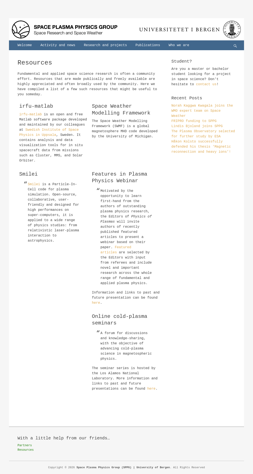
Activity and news (57, 45)
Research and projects (105, 45)
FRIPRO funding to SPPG (193, 121)
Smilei (34, 184)
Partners (25, 445)
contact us (206, 84)
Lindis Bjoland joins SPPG (197, 126)
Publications (147, 45)
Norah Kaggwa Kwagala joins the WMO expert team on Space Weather (202, 111)
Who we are (179, 45)
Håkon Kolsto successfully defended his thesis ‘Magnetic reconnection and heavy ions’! (201, 147)
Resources (26, 450)
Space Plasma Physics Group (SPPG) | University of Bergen (123, 467)
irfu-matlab (30, 114)
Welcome (25, 45)
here (96, 303)
